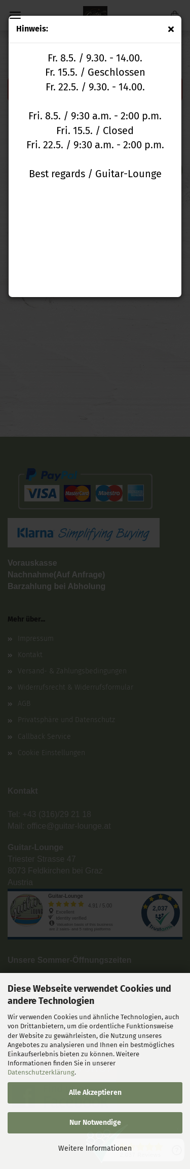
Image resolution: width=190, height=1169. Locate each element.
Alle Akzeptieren (95, 1092)
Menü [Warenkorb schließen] (15, 15)
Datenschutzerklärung (41, 1072)
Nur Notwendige (95, 1122)
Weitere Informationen (95, 1148)
